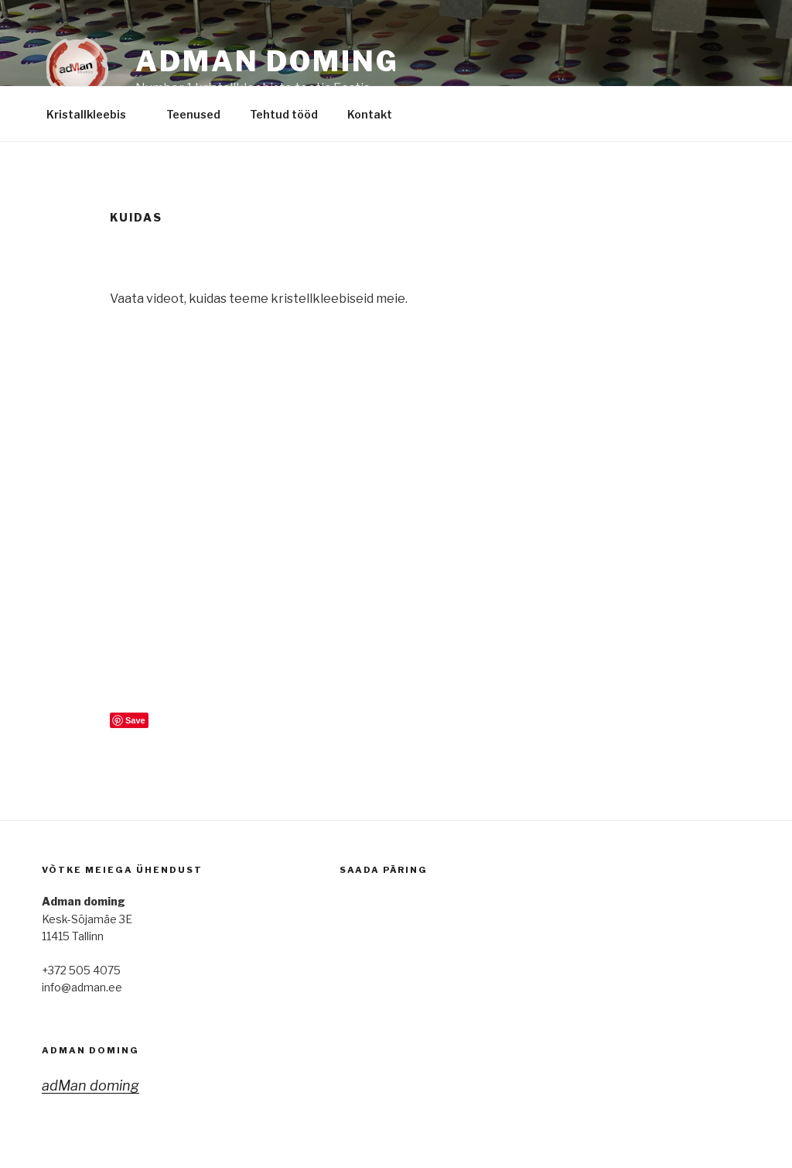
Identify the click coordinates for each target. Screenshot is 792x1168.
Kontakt (377, 114)
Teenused (193, 114)
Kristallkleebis (93, 114)
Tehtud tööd (284, 114)
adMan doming (90, 1050)
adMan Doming (267, 61)
